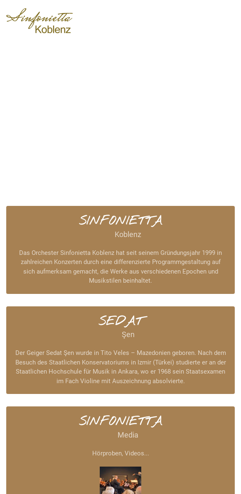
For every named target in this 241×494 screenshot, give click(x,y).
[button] (217, 21)
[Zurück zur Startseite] (39, 21)
